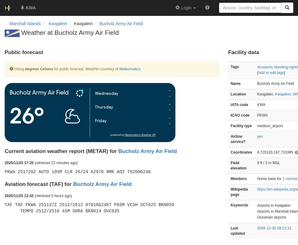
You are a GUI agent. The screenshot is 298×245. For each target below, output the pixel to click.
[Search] (287, 7)
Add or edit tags (271, 73)
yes (260, 136)
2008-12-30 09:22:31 (274, 228)
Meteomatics (129, 69)
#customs (265, 67)
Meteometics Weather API (140, 135)
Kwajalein (283, 94)
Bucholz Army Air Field (121, 23)
